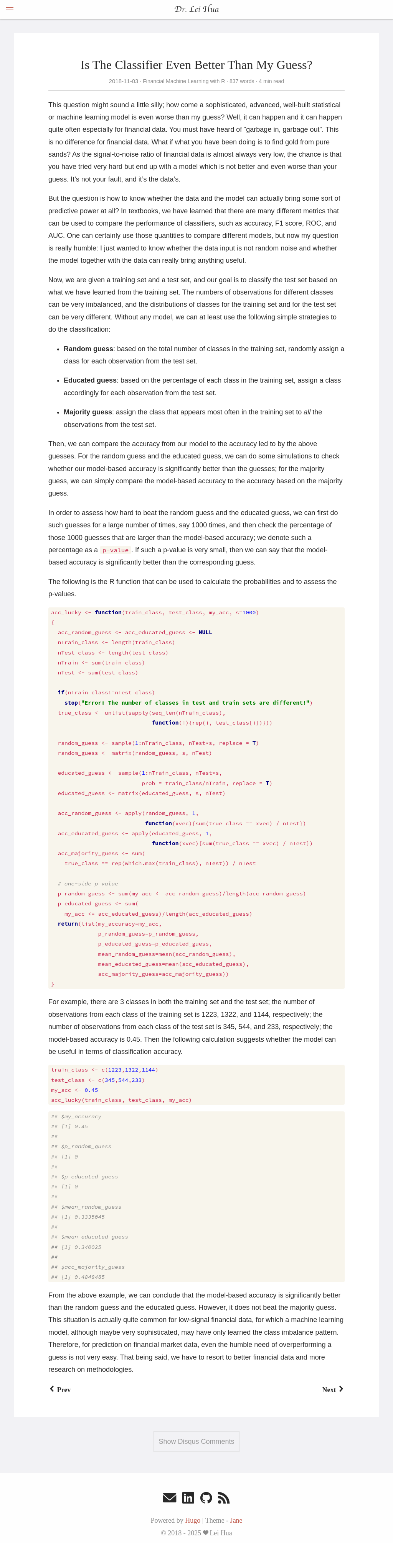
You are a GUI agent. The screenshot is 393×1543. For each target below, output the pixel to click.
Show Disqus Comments (196, 1441)
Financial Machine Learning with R (183, 81)
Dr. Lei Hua (196, 9)
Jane (236, 1520)
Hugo (192, 1520)
